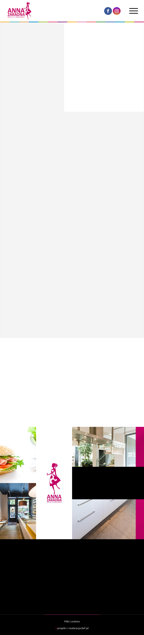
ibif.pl (85, 628)
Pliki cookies (72, 621)
